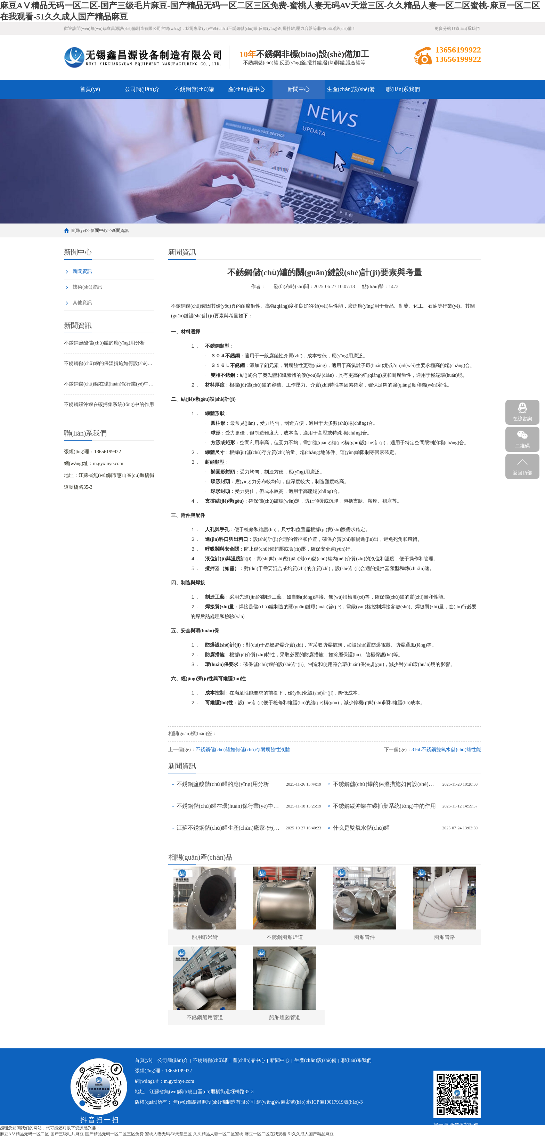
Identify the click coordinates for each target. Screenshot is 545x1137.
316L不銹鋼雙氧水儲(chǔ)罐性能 (446, 749)
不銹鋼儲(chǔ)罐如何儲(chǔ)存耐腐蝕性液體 (243, 749)
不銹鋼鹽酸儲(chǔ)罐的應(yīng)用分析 (104, 343)
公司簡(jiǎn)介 (142, 89)
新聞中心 (298, 89)
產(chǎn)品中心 (246, 89)
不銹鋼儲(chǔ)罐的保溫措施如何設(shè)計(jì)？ (386, 784)
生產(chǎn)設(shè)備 (351, 89)
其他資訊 (82, 302)
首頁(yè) (90, 89)
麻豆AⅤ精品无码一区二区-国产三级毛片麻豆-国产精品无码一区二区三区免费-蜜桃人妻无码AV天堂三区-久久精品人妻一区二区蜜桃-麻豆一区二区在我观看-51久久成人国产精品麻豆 (167, 1133)
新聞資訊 (120, 230)
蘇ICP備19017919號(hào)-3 (335, 1102)
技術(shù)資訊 (87, 287)
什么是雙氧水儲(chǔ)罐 (361, 828)
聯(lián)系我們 (467, 28)
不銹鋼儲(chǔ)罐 (194, 89)
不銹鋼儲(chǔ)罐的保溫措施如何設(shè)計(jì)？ (109, 363)
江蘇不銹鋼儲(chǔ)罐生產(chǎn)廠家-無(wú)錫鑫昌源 (229, 828)
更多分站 (442, 28)
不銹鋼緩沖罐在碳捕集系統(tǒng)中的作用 (109, 404)
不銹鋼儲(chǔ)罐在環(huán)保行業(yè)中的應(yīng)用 (109, 384)
